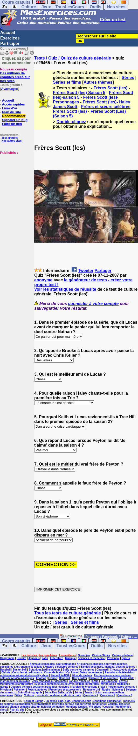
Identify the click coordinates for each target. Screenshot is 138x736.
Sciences (117, 689)
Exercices (10, 38)
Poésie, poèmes (37, 689)
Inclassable (127, 678)
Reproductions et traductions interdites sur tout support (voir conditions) (60, 703)
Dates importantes (91, 672)
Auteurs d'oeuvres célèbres (61, 666)
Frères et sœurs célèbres (105, 106)
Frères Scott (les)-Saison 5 (79, 92)
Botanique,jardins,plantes (44, 669)
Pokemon (19, 689)
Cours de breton (54, 672)
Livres (123, 681)
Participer (9, 43)
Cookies (108, 706)
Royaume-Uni (91, 689)
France (52, 678)
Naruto (4, 686)
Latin (45, 658)
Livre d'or (9, 108)
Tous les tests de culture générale (67, 613)
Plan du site (11, 112)
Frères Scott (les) (111, 88)
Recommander (13, 116)
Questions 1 (90, 695)
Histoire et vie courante (103, 678)
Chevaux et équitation (123, 669)
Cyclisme (72, 672)
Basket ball (20, 669)
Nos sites (116, 7)
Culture (28, 7)
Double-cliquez (71, 122)
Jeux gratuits (10, 137)
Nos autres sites (12, 140)
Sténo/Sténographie (30, 692)
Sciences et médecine (91, 658)
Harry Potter (79, 678)
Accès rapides (13, 104)
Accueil (7, 32)
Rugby (106, 689)
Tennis (89, 692)
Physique (5, 689)
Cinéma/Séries (101, 655)
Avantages (9, 89)
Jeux (46, 7)
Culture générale (122, 655)
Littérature (56, 658)
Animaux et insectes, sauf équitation (52, 663)
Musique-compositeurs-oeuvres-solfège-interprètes (67, 683)
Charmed (102, 669)
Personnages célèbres (121, 686)
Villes (18, 695)
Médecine (123, 683)
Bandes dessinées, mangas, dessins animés (107, 666)
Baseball (5, 669)
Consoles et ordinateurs (27, 672)
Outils (95, 7)
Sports (126, 658)
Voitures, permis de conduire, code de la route (52, 695)
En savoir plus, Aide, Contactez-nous (68, 701)
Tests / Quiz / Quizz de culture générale (72, 58)
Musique (70, 658)
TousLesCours (69, 7)
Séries (128, 77)
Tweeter (85, 270)
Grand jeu (84, 655)
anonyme (43, 280)
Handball (64, 678)
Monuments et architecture (16, 683)
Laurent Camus (33, 701)
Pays (103, 686)
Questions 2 (107, 695)
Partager (103, 270)
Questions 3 (124, 695)
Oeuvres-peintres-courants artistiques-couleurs (40, 686)
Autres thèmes (98, 82)
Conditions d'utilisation (107, 701)
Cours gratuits (16, 641)
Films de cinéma (82, 675)
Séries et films (67, 82)
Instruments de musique (15, 681)
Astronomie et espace (28, 666)
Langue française (79, 681)
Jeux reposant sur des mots (49, 681)
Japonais (34, 658)
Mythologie (108, 683)
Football (41, 678)
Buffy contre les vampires (78, 669)
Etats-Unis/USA (60, 675)
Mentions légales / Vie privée (83, 706)
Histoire (21, 658)
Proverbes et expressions (65, 689)
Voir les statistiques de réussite (65, 289)
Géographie (7, 658)
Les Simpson (109, 681)
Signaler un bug (14, 120)
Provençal (113, 658)
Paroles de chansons (84, 686)
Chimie (6, 672)
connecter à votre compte (93, 303)
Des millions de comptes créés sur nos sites (15, 75)
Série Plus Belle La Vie (58, 692)
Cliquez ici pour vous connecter (16, 60)
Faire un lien (12, 124)
